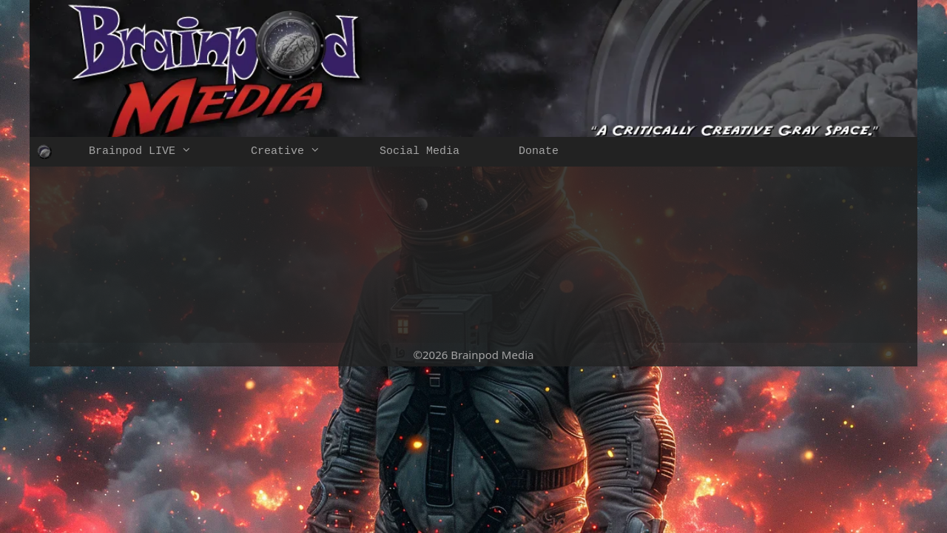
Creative (300, 152)
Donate (539, 151)
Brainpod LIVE (155, 152)
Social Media (419, 151)
